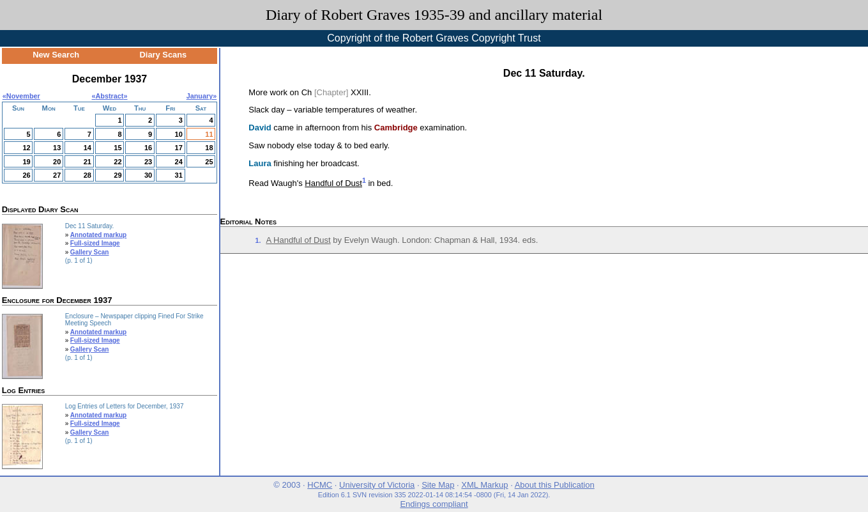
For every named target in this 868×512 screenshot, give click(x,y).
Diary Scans (163, 54)
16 (148, 147)
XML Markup (484, 485)
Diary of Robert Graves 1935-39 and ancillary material (434, 14)
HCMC (319, 485)
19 (26, 162)
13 (57, 147)
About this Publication (555, 485)
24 (179, 162)
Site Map (438, 485)
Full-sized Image (95, 243)
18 (209, 147)
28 (87, 175)
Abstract (110, 96)
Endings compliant (434, 504)
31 (179, 175)
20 (57, 162)
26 (26, 175)
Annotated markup (98, 234)
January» (202, 96)
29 (117, 175)
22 (117, 162)
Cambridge (396, 127)
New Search (56, 54)
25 (209, 162)
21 (87, 162)
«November (21, 96)
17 (179, 147)
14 (87, 147)
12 (26, 147)
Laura (259, 163)
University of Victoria (377, 485)
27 (57, 175)
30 (148, 175)
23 (148, 162)
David (259, 127)
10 (179, 134)
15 (117, 147)
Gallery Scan (89, 252)
